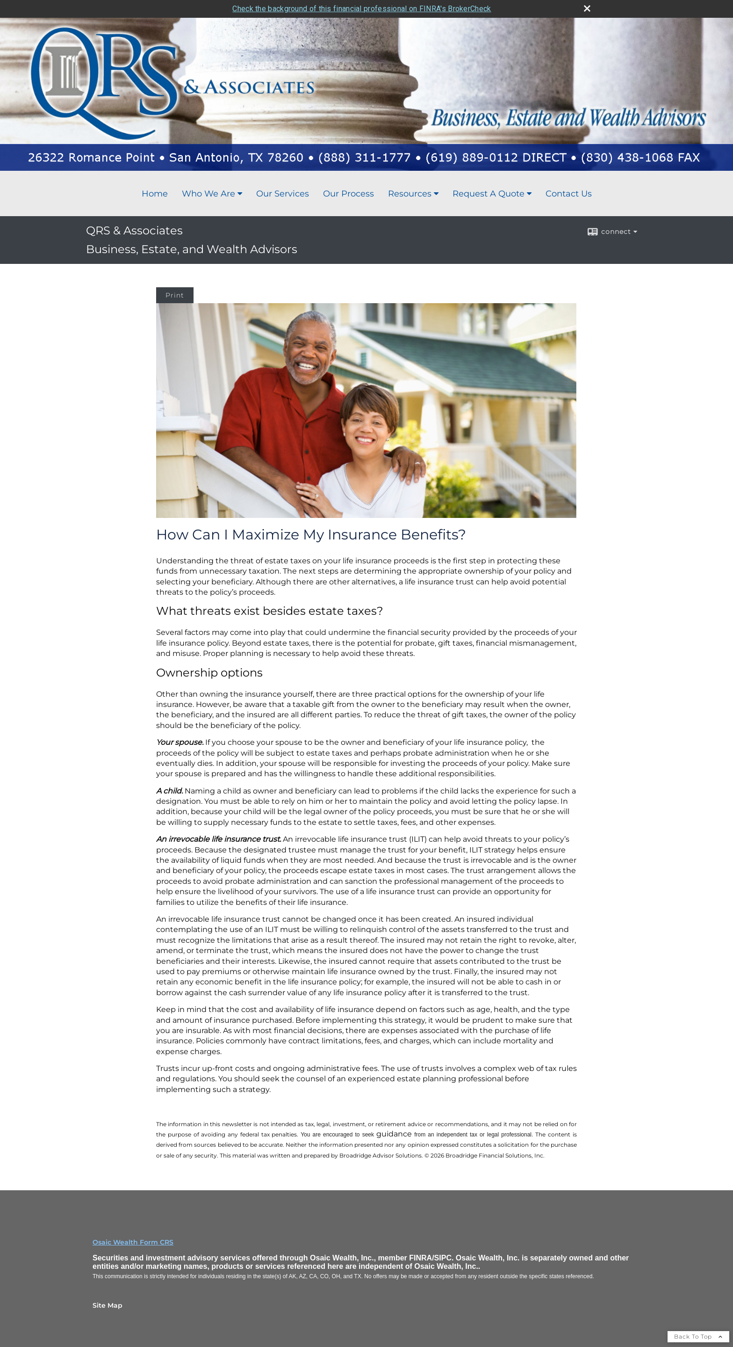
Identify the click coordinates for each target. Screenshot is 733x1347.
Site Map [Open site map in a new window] (107, 1305)
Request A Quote (489, 194)
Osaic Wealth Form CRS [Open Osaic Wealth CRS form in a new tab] (133, 1242)
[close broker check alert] (587, 8)
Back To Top (698, 1336)
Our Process (348, 194)
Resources (409, 194)
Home (155, 194)
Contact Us (569, 194)
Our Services (282, 194)
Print (174, 295)
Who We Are (208, 194)
